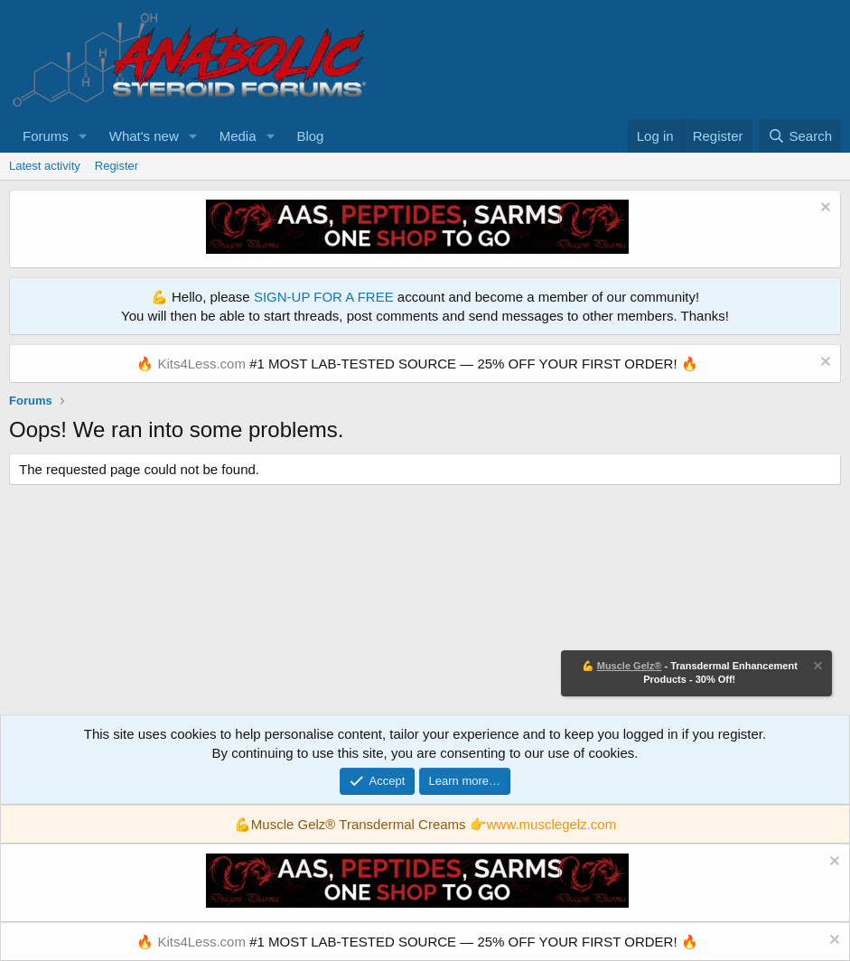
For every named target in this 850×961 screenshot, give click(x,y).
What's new (144, 136)
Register (116, 166)
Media (238, 136)
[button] (83, 136)
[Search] (800, 136)
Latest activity (44, 166)
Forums (46, 136)
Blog (309, 136)
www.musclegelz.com (551, 824)
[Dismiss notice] (823, 209)
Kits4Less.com (201, 363)
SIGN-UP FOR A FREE (324, 296)
